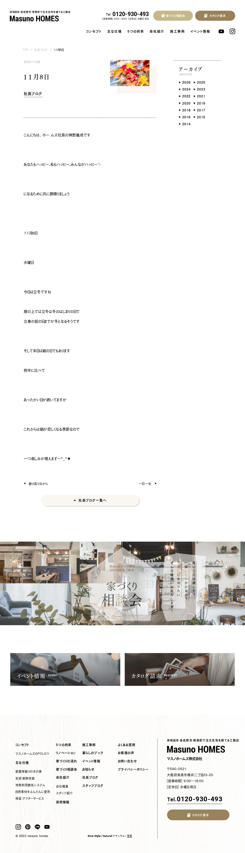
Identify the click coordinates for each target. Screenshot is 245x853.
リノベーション (66, 753)
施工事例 (177, 31)
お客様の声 (126, 753)
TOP (25, 49)
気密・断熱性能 (25, 778)
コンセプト (94, 31)
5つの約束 (136, 31)
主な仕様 (114, 31)
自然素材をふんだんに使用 (33, 791)
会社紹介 (157, 31)
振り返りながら (38, 483)
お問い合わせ (127, 761)
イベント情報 (200, 31)
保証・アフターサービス (30, 798)
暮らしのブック (92, 753)
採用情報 (62, 802)
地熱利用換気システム (30, 785)
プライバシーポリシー (133, 769)
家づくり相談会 (66, 769)
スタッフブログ (93, 785)
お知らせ (88, 769)
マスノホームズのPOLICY (32, 753)
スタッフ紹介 (64, 793)
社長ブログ (41, 49)
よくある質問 (126, 745)
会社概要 (62, 786)
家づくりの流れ (66, 761)
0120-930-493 (127, 14)
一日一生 (145, 483)
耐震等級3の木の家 (29, 771)
